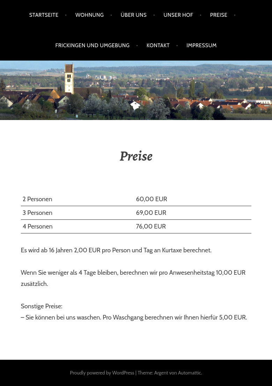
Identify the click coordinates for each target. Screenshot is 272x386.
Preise (219, 15)
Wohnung (89, 15)
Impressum (201, 45)
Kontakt (158, 45)
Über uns (134, 15)
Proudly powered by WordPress (102, 373)
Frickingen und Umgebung (92, 45)
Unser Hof (178, 15)
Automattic (189, 373)
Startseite (44, 15)
